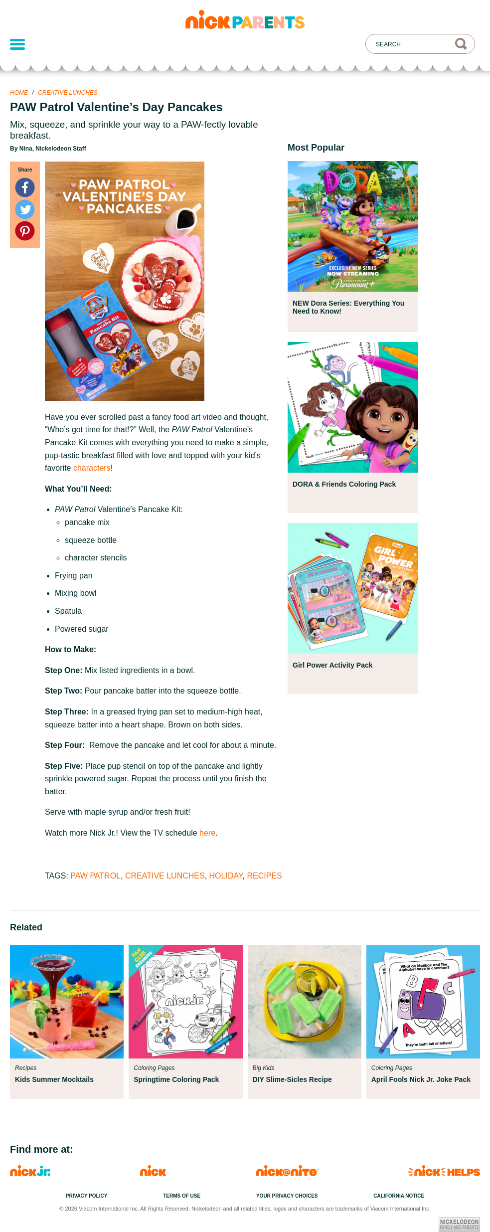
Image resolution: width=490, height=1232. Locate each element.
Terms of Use (181, 1196)
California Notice (398, 1196)
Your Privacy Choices (287, 1196)
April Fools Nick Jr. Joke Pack (421, 1079)
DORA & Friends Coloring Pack (344, 484)
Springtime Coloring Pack (176, 1079)
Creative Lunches (68, 92)
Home (19, 92)
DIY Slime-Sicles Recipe (292, 1079)
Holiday (226, 876)
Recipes (264, 876)
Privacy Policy (87, 1196)
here (207, 833)
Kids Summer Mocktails (54, 1079)
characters (92, 468)
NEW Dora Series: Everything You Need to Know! (348, 307)
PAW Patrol (95, 876)
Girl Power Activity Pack (333, 665)
